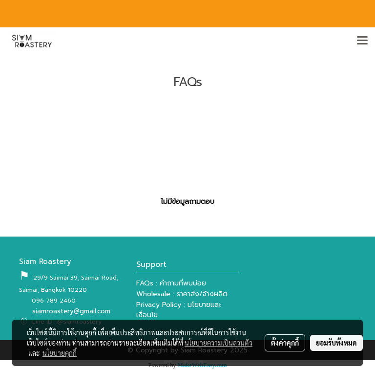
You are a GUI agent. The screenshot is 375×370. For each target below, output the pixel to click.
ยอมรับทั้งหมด (336, 342)
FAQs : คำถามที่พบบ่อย (171, 283)
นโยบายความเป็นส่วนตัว (218, 342)
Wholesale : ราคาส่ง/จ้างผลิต (182, 294)
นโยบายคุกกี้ (59, 352)
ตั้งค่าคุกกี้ (285, 342)
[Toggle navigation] (362, 41)
